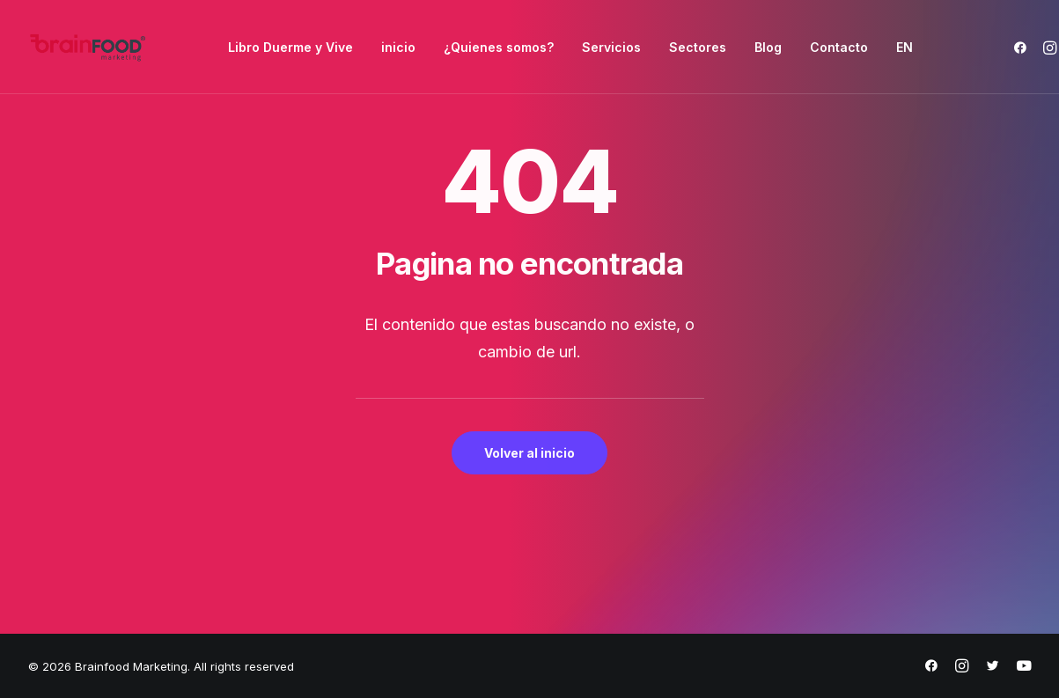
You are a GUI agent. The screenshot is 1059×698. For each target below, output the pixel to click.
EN (904, 47)
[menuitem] (290, 47)
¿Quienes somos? (499, 47)
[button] (1023, 47)
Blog (768, 47)
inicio (398, 47)
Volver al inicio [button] (529, 452)
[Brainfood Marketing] (88, 47)
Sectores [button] (697, 47)
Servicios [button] (611, 47)
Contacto (839, 47)
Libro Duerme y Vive (290, 47)
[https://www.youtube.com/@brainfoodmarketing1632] (1024, 668)
